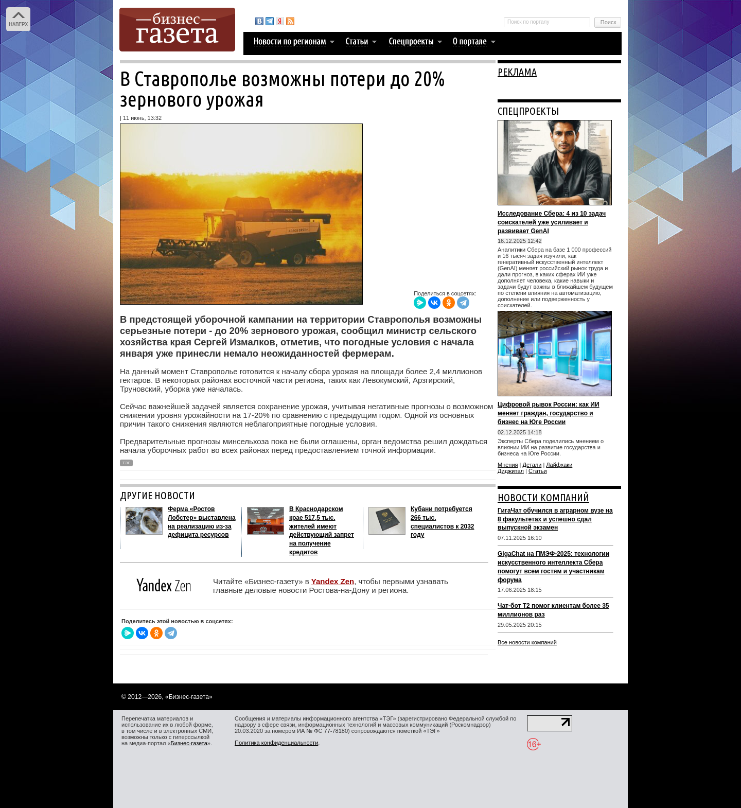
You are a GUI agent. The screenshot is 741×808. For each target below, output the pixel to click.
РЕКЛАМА (517, 72)
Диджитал (511, 471)
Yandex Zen (332, 581)
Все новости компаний (527, 642)
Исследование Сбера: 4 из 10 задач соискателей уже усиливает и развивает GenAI (552, 222)
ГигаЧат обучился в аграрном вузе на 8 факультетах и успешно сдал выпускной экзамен (555, 519)
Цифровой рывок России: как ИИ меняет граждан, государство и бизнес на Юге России (548, 413)
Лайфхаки (559, 465)
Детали (532, 465)
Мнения (508, 465)
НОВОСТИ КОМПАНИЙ (543, 497)
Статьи (537, 471)
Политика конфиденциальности (276, 743)
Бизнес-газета (189, 743)
